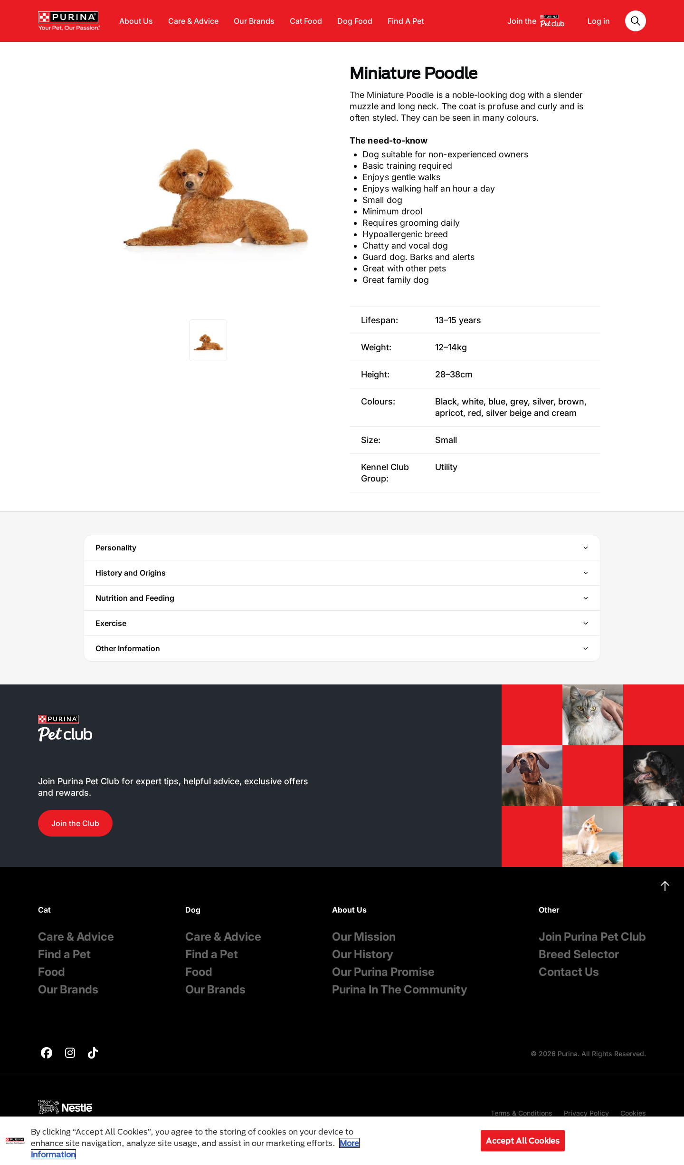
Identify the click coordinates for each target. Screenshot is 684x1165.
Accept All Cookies (523, 1140)
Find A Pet (406, 21)
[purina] (46, 1054)
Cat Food (306, 21)
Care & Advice (193, 21)
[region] (342, 1141)
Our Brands (254, 21)
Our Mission (364, 937)
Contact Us (569, 972)
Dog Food (354, 21)
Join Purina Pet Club (592, 937)
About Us (136, 21)
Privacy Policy (586, 1113)
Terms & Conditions (521, 1113)
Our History (362, 954)
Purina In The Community (399, 989)
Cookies (633, 1113)
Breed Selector (579, 954)
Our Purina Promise (383, 972)
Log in (599, 21)
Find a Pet (64, 954)
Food (51, 972)
